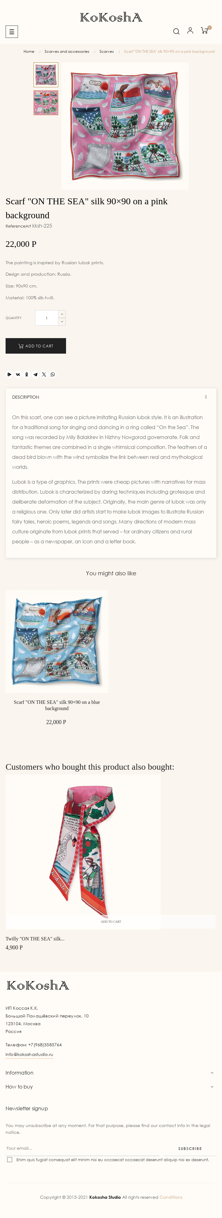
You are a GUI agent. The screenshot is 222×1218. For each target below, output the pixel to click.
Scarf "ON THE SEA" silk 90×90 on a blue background (57, 705)
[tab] (111, 397)
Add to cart (35, 346)
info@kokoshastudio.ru (29, 1054)
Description (25, 397)
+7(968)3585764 (45, 1044)
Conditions (171, 1197)
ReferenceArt (18, 226)
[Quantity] (46, 318)
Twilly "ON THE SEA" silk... (35, 938)
